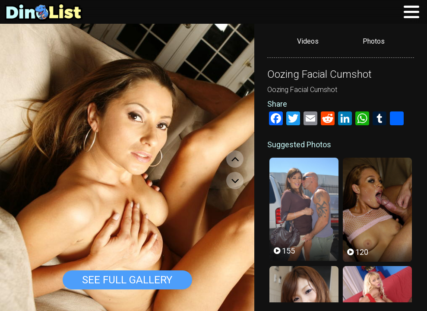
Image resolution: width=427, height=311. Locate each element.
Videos (308, 41)
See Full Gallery (127, 280)
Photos (374, 41)
